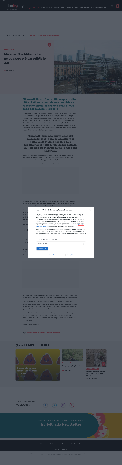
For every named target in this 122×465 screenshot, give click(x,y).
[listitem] (61, 239)
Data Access (61, 255)
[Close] (90, 210)
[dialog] (61, 232)
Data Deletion (51, 255)
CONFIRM (44, 249)
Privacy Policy (70, 255)
